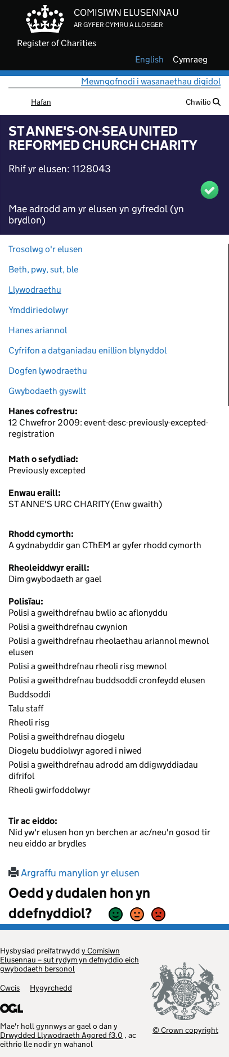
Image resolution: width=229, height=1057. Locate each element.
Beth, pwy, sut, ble (43, 269)
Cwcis (10, 988)
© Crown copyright (185, 1029)
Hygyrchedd (51, 988)
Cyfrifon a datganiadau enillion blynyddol (87, 350)
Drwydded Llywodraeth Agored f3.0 (61, 1035)
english (149, 60)
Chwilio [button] (203, 102)
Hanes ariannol (37, 330)
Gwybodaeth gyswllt (47, 391)
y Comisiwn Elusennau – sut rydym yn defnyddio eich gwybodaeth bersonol (69, 960)
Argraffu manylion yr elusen (74, 873)
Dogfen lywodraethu (47, 370)
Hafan (41, 102)
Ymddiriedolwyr (38, 309)
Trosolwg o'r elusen (45, 249)
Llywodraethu (34, 289)
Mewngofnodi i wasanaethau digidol (151, 81)
